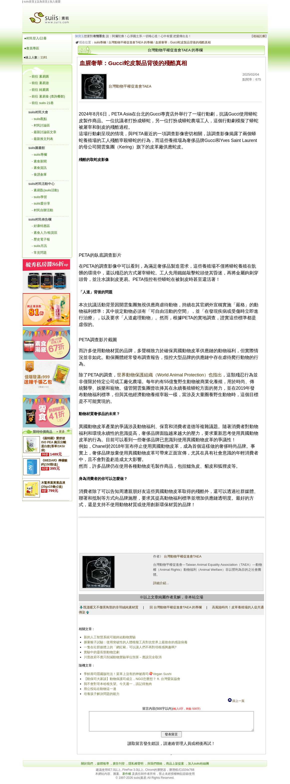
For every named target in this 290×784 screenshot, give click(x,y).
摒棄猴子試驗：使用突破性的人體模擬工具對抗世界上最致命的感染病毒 (135, 642)
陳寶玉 (78, 36)
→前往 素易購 (38, 76)
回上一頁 (236, 701)
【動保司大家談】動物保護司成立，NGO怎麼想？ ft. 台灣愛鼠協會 (131, 679)
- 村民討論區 (41, 125)
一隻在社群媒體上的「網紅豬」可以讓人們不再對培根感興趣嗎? (129, 647)
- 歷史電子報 (41, 239)
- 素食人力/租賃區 (44, 232)
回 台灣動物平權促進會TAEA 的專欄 (175, 607)
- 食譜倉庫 (39, 174)
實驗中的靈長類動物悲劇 (100, 652)
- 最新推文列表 (42, 139)
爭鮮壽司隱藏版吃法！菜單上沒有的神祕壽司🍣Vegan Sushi (127, 674)
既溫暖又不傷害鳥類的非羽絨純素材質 (108, 607)
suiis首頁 (29, 1)
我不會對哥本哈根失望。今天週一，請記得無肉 (117, 684)
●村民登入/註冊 (35, 38)
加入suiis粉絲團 (198, 767)
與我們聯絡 (154, 767)
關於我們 (87, 767)
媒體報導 (103, 767)
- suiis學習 (39, 197)
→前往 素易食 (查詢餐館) (46, 96)
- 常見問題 (39, 252)
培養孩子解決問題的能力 (100, 694)
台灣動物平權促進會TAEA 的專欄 (130, 42)
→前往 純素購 (38, 90)
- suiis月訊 (39, 246)
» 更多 (60, 431)
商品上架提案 (175, 767)
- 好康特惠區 (41, 226)
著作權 (127, 777)
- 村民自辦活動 (42, 210)
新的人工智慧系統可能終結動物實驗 (109, 637)
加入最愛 (55, 1)
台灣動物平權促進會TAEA (115, 86)
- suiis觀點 (39, 119)
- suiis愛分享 (41, 203)
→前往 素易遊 (38, 83)
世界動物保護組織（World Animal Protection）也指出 (168, 374)
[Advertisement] (172, 14)
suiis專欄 (99, 42)
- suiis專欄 (39, 154)
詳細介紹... (160, 583)
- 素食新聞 (39, 161)
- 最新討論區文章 (44, 132)
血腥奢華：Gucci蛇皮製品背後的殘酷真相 (182, 42)
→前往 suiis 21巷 (41, 103)
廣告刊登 (119, 767)
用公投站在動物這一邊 (99, 689)
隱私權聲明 (135, 767)
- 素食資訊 (39, 168)
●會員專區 (31, 48)
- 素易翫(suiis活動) (45, 190)
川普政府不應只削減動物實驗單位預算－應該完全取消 (122, 657)
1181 (43, 57)
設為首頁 (42, 1)
